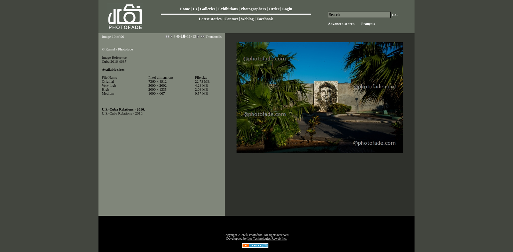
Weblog (247, 19)
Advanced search (341, 24)
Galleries (207, 9)
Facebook (264, 19)
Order (274, 9)
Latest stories (210, 19)
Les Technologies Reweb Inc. (267, 238)
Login (287, 9)
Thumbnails (214, 37)
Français (368, 24)
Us (195, 9)
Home (185, 9)
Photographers (253, 9)
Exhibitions (228, 9)
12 (194, 36)
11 (189, 36)
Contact (231, 19)
